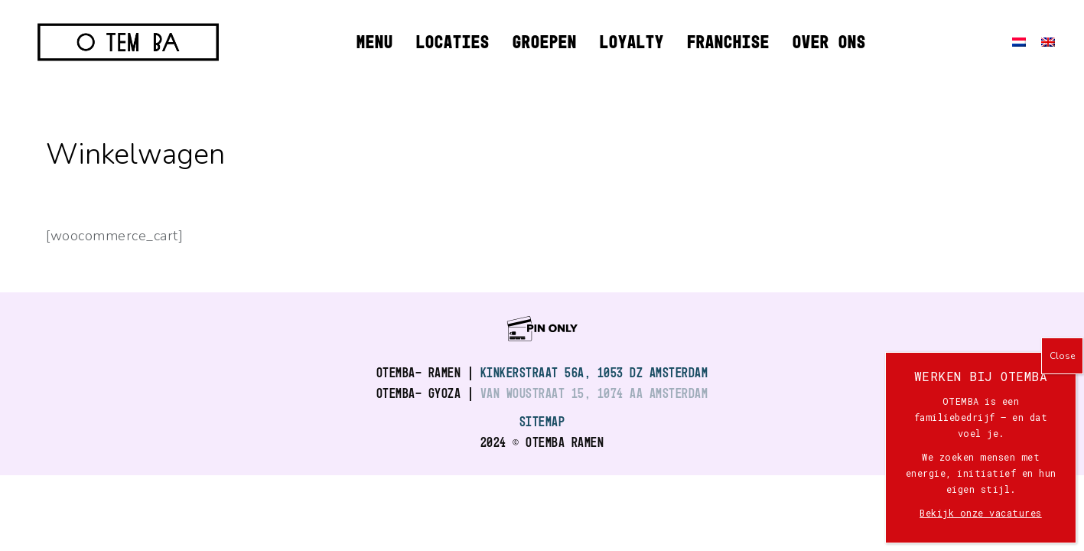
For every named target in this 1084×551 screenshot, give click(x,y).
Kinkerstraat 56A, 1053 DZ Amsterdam (594, 372)
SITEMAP (542, 421)
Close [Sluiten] (1062, 356)
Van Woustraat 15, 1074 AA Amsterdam (594, 393)
